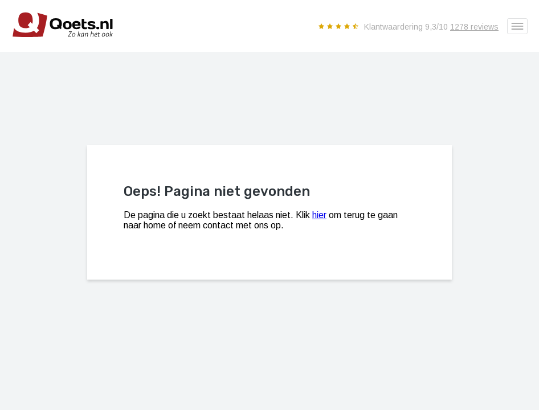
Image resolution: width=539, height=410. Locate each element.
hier (319, 215)
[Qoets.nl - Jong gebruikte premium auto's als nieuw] (57, 47)
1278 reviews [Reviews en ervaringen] (474, 26)
